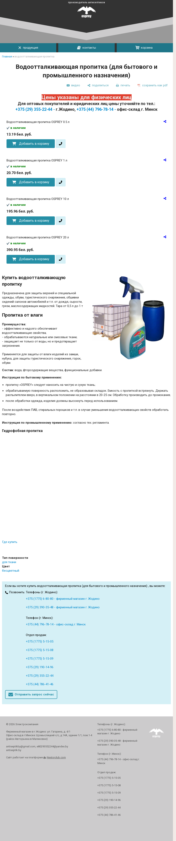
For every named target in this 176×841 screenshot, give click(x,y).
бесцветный (10, 570)
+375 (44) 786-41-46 (39, 684)
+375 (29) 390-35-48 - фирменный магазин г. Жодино (63, 607)
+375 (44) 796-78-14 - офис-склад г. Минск (56, 624)
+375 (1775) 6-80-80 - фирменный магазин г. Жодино (63, 599)
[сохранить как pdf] (152, 85)
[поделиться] (98, 85)
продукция (28, 47)
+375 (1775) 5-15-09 (39, 658)
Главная (7, 56)
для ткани (9, 562)
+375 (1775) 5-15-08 (39, 650)
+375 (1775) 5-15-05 (39, 641)
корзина (144, 47)
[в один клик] (61, 143)
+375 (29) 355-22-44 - (35, 109)
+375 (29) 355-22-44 (39, 676)
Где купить (9, 542)
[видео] (73, 85)
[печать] (123, 85)
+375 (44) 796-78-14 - (96, 109)
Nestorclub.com (56, 757)
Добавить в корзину (34, 144)
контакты (86, 48)
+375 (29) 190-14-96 (39, 667)
